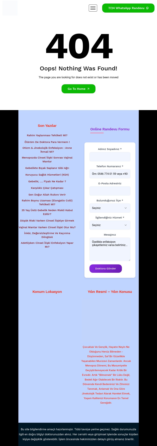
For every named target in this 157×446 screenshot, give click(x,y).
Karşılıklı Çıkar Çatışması (47, 187)
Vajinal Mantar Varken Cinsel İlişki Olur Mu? (47, 227)
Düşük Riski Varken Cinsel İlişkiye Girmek (47, 220)
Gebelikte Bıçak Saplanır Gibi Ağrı (47, 168)
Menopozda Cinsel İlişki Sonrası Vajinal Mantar (47, 159)
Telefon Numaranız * (109, 166)
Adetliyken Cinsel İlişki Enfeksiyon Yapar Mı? (47, 244)
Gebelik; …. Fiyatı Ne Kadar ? (47, 181)
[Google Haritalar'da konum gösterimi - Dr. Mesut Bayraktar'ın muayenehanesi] (47, 318)
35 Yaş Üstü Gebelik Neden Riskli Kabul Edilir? (47, 212)
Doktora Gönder (105, 268)
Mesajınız (110, 234)
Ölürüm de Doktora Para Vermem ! (47, 142)
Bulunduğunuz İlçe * (109, 200)
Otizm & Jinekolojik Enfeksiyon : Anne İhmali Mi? (47, 149)
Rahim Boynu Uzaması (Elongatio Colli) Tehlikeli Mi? (47, 202)
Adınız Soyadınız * (110, 149)
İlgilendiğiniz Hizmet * (109, 217)
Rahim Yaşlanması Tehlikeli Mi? (47, 135)
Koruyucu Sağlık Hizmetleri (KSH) (47, 174)
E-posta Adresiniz (109, 183)
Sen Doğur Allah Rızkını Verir (47, 194)
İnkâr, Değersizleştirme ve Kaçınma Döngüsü (47, 235)
